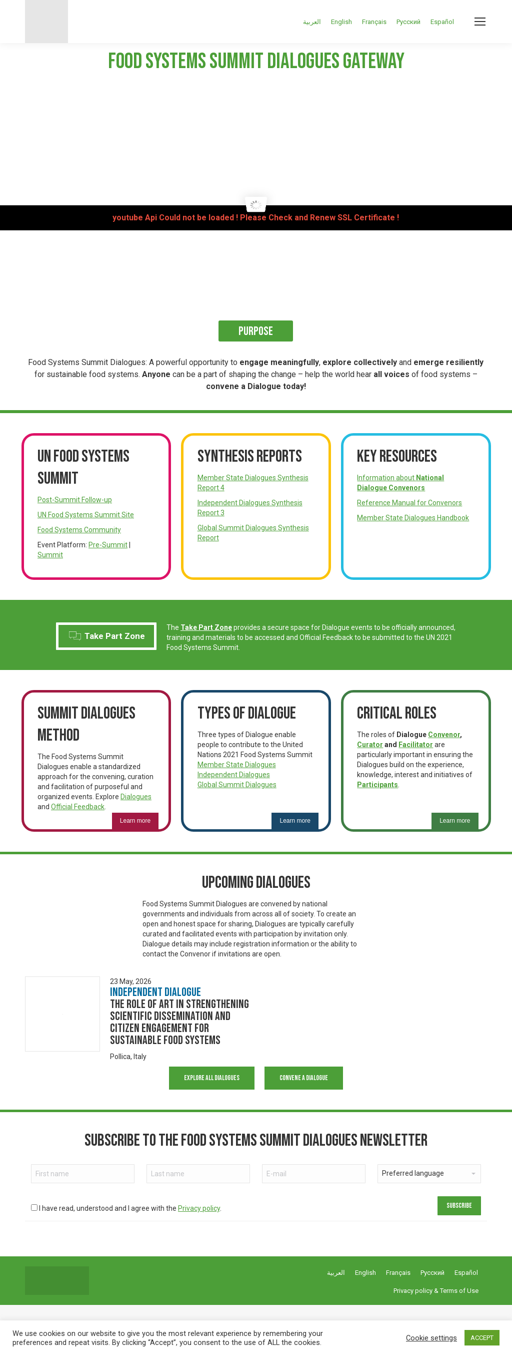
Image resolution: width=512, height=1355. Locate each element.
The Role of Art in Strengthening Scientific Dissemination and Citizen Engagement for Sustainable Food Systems (179, 1022)
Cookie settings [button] (431, 1337)
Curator (370, 745)
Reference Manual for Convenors (409, 503)
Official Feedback (77, 807)
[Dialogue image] (62, 1014)
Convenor (444, 735)
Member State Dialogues (237, 765)
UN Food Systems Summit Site (86, 515)
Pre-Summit (108, 545)
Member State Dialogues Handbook (413, 518)
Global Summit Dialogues (237, 785)
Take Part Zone (107, 636)
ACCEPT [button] (482, 1337)
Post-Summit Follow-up (75, 500)
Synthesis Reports (250, 456)
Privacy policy (199, 1208)
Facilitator (415, 745)
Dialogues (136, 797)
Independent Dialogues (234, 775)
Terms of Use (459, 1290)
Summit (50, 555)
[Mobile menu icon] (480, 22)
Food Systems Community (79, 530)
